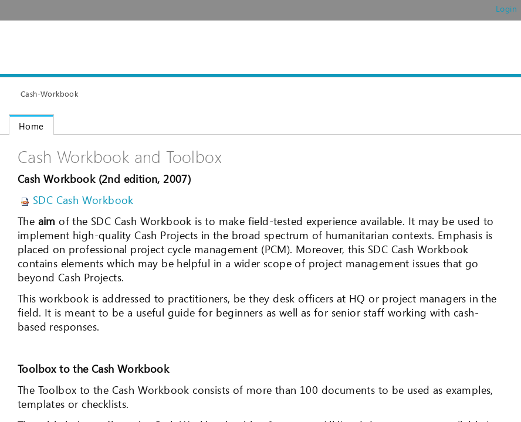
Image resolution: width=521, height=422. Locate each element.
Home (31, 126)
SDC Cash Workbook (77, 200)
